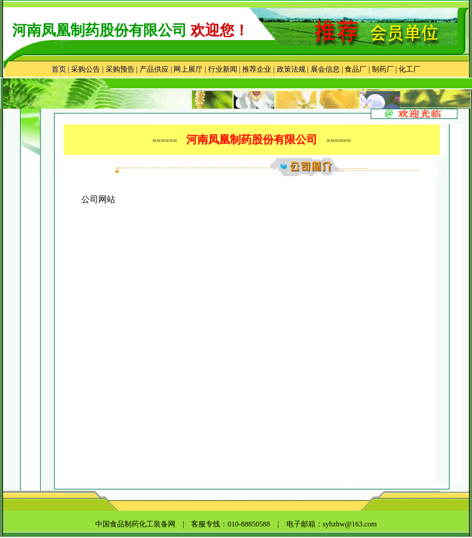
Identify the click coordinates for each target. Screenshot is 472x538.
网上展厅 (188, 69)
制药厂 (383, 69)
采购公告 (85, 69)
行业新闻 (222, 69)
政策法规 (291, 69)
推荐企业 (256, 69)
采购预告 (120, 69)
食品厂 (354, 69)
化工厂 (409, 69)
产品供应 (154, 69)
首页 (59, 69)
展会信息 (325, 69)
